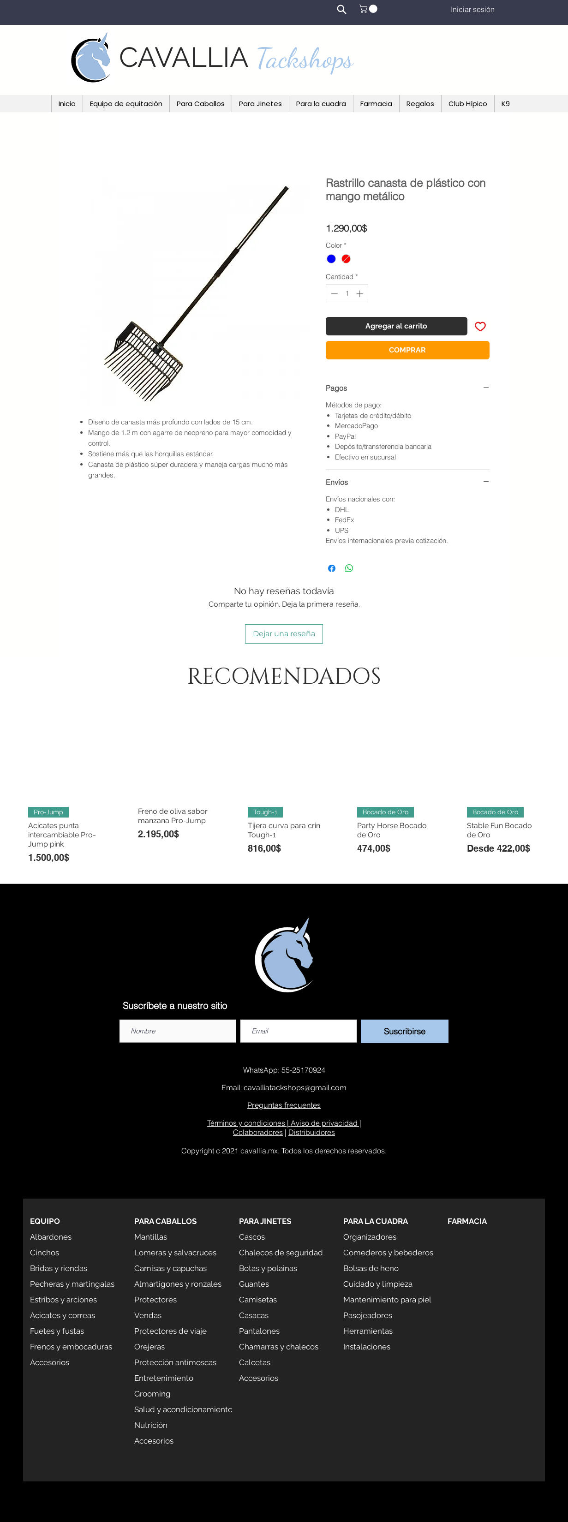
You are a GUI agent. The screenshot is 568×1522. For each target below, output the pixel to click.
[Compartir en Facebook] (331, 568)
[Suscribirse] (404, 1031)
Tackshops (304, 58)
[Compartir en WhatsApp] (349, 568)
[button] (369, 9)
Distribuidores (311, 1132)
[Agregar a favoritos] (480, 326)
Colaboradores (258, 1132)
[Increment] (360, 293)
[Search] (342, 9)
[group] (284, 791)
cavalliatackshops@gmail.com (295, 1087)
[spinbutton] (346, 293)
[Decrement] (333, 293)
